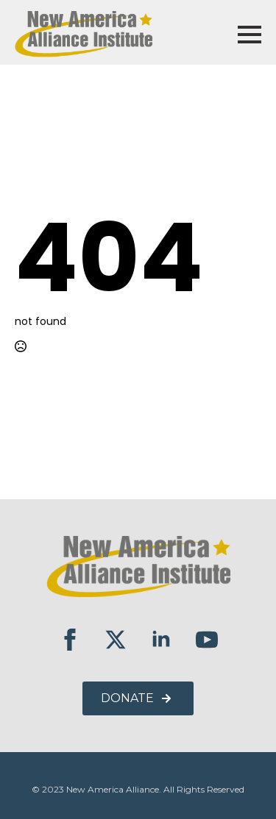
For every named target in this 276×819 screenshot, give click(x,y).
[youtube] (206, 639)
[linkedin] (161, 639)
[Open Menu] (249, 34)
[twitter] (115, 639)
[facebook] (70, 639)
